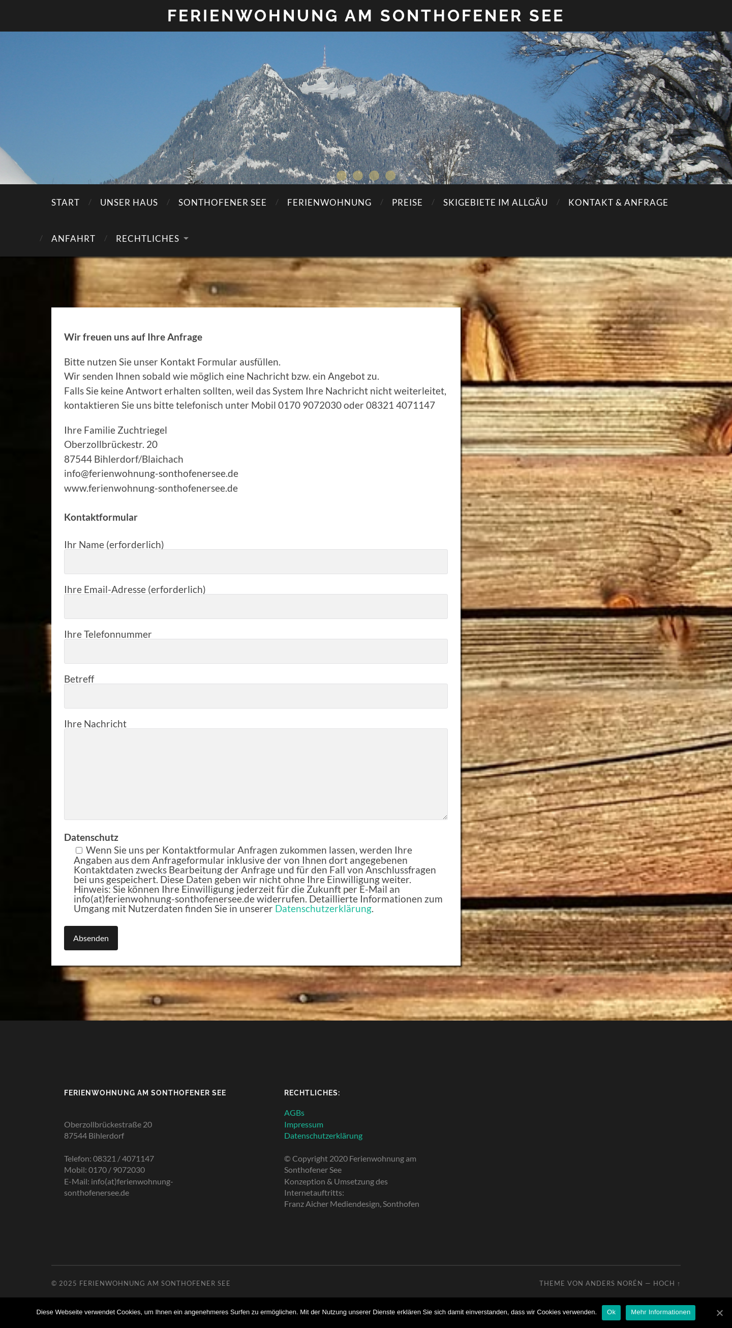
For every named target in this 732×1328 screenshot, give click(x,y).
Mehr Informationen (660, 1312)
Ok (611, 1312)
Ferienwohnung (329, 202)
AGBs (294, 1112)
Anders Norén (614, 1283)
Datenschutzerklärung (323, 908)
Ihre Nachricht (256, 769)
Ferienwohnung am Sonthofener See (366, 15)
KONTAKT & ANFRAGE (618, 202)
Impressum (303, 1124)
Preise (407, 202)
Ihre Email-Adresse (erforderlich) (256, 601)
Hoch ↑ (667, 1283)
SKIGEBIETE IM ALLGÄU (495, 202)
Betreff (256, 691)
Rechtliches (147, 238)
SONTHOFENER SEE (222, 202)
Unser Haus (129, 202)
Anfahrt (73, 238)
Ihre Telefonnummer (256, 646)
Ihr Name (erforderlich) (256, 557)
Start (65, 202)
